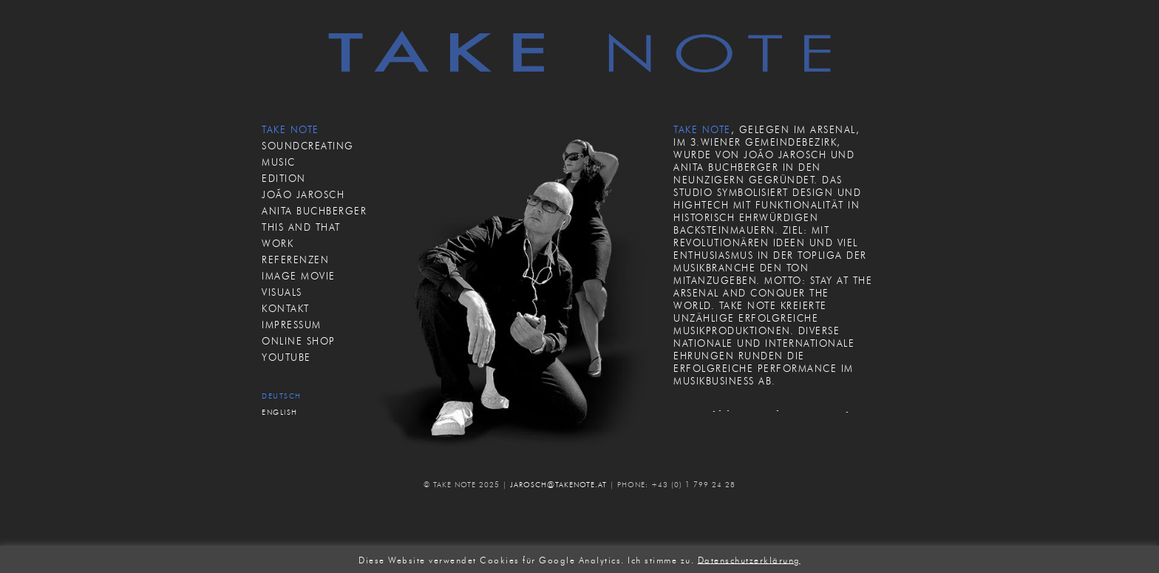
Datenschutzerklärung (749, 559)
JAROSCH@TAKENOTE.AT (558, 484)
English (280, 412)
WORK (277, 243)
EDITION (284, 178)
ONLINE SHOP (299, 341)
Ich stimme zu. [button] (661, 559)
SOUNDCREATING (308, 146)
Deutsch (282, 396)
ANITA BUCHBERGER (314, 211)
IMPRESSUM (292, 324)
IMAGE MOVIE (299, 276)
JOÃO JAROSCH (303, 194)
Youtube (286, 357)
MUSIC (279, 162)
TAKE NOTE (290, 129)
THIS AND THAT (301, 227)
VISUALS (282, 292)
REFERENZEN (295, 259)
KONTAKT (286, 308)
